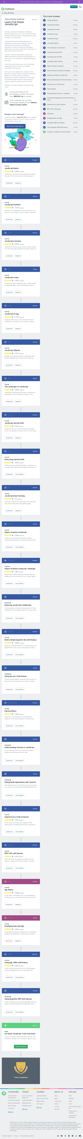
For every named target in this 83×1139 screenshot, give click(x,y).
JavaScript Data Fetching (54, 61)
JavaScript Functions (53, 29)
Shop (70, 1104)
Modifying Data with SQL (54, 118)
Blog (56, 1098)
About (56, 1095)
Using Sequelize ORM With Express (57, 127)
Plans (70, 1095)
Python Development (14, 1103)
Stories (56, 1104)
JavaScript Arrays (52, 38)
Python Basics (41, 1101)
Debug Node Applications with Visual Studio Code (60, 99)
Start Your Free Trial (15, 126)
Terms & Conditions (7, 1136)
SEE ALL (10, 1112)
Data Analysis (12, 1105)
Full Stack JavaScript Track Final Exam (58, 132)
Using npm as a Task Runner (55, 84)
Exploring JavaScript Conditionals (57, 75)
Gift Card (57, 1109)
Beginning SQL (26, 1103)
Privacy (16, 1136)
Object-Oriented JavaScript (55, 66)
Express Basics (51, 89)
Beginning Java (26, 1105)
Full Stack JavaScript (14, 1100)
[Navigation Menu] (80, 6)
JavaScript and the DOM (54, 52)
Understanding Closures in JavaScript (58, 93)
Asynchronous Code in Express (56, 104)
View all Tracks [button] (8, 13)
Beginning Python (27, 1100)
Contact (57, 1106)
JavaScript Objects (53, 43)
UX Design (11, 1108)
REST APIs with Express (54, 109)
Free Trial (73, 6)
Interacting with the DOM (54, 57)
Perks (70, 1101)
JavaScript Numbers (53, 25)
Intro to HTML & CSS (42, 1098)
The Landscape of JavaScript (56, 48)
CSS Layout (40, 1104)
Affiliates (71, 1098)
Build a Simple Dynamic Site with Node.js (59, 80)
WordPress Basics (58, 2)
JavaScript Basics (52, 20)
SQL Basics (50, 113)
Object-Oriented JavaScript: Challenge (58, 70)
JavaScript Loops (52, 34)
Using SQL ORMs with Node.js (56, 123)
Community (58, 1101)
